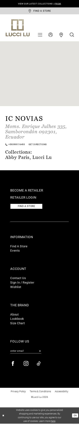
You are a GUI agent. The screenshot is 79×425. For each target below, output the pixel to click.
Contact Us (18, 279)
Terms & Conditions (40, 392)
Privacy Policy (18, 392)
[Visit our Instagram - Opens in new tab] (26, 365)
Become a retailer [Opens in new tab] (26, 191)
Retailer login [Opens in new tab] (23, 198)
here (53, 422)
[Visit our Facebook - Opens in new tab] (13, 365)
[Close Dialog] (3, 417)
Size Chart (17, 324)
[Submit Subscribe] (40, 352)
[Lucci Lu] (18, 28)
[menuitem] (40, 35)
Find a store (27, 207)
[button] (40, 35)
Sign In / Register (22, 283)
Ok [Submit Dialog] (75, 416)
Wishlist (15, 288)
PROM (59, 3)
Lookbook (17, 320)
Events (15, 252)
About (14, 315)
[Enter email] (25, 352)
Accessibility (61, 392)
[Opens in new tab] (36, 131)
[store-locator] (39, 11)
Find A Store (18, 247)
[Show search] (72, 35)
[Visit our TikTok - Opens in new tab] (39, 365)
